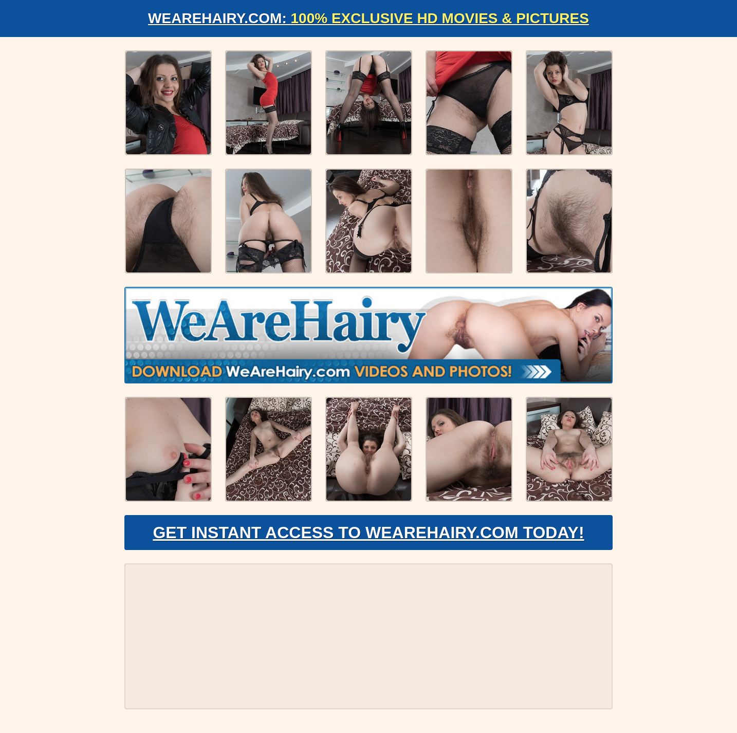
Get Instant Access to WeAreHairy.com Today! (368, 532)
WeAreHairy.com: (368, 18)
